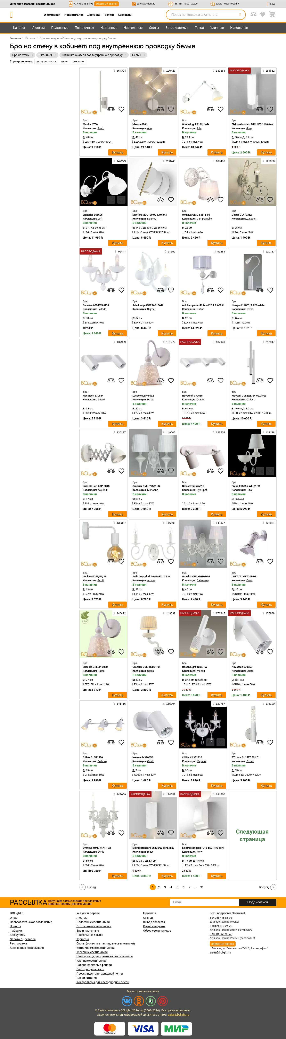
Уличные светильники (91, 960)
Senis (101, 851)
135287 (120, 432)
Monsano (152, 489)
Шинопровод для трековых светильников (104, 956)
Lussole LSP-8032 (143, 395)
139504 (219, 432)
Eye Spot (202, 489)
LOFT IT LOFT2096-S (244, 576)
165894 (169, 703)
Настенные (108, 28)
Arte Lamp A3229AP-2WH (147, 305)
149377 (219, 522)
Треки (199, 28)
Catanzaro (203, 580)
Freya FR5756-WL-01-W (246, 486)
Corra (249, 580)
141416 (120, 703)
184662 (269, 70)
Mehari (201, 670)
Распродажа (18, 943)
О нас (13, 917)
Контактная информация (27, 947)
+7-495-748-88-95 (83, 3)
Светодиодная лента (90, 969)
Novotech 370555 (192, 395)
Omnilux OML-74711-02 (97, 847)
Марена (201, 761)
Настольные (133, 28)
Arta (199, 128)
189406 (219, 161)
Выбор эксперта (154, 922)
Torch (101, 128)
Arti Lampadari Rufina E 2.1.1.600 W (203, 305)
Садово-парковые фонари (94, 965)
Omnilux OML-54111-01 (196, 214)
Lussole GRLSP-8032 (95, 666)
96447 (120, 251)
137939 (120, 342)
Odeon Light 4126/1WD (195, 124)
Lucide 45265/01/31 (94, 576)
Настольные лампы (89, 934)
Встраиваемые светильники (95, 947)
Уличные (217, 28)
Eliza (249, 489)
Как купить (17, 934)
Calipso (250, 399)
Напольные (239, 28)
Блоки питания (86, 977)
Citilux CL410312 (242, 214)
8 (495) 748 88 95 (221, 917)
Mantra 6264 (139, 124)
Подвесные (59, 28)
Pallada (102, 309)
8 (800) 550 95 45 (221, 934)
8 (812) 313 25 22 (221, 925)
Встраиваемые (176, 28)
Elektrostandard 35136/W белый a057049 (156, 847)
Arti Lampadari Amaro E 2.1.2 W (151, 576)
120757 (219, 703)
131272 (169, 342)
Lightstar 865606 (93, 214)
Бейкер (102, 761)
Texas (249, 309)
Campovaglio (204, 218)
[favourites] (121, 109)
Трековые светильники (92, 952)
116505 (169, 522)
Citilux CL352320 (192, 757)
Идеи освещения (154, 926)
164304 (120, 70)
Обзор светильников (157, 930)
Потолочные (84, 28)
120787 (269, 251)
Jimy (249, 128)
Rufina (200, 309)
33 (202, 887)
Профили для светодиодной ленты (99, 973)
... (196, 887)
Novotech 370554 (93, 395)
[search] (240, 14)
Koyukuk (103, 489)
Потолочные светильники (94, 926)
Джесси (251, 218)
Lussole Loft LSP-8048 (96, 486)
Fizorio (250, 761)
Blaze (150, 851)
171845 (219, 613)
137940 (219, 342)
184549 (169, 794)
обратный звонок (106, 3)
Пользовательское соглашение (31, 922)
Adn (149, 128)
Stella (150, 670)
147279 (120, 161)
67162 (170, 251)
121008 (269, 161)
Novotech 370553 (242, 666)
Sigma (151, 309)
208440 (169, 161)
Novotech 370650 (142, 757)
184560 (219, 794)
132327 (120, 522)
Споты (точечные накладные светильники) (105, 943)
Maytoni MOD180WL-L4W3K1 (149, 214)
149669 (120, 794)
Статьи (148, 917)
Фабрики (16, 930)
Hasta (150, 399)
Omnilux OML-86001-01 (146, 666)
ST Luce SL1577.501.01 (246, 757)
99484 (220, 251)
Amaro (151, 580)
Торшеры (82, 939)
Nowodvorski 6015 (193, 486)
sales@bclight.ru (146, 3)
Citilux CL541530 (93, 757)
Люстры (38, 28)
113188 (269, 432)
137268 (219, 70)
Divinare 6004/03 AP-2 (96, 305)
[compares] (111, 109)
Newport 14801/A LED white (248, 305)
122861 (269, 522)
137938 (269, 613)
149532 (169, 613)
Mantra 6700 (90, 124)
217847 (269, 342)
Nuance (151, 218)
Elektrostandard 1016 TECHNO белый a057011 (209, 847)
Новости (15, 926)
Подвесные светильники (93, 922)
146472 (120, 613)
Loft (100, 218)
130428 (169, 70)
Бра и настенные (87, 930)
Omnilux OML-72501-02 (146, 486)
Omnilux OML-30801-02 (196, 576)
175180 (269, 703)
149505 (169, 432)
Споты (154, 28)
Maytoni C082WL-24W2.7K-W (249, 395)
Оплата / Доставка (23, 939)
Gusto (101, 399)
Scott (101, 580)
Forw (200, 851)
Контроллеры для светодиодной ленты (102, 982)
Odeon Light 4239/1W (194, 666)
